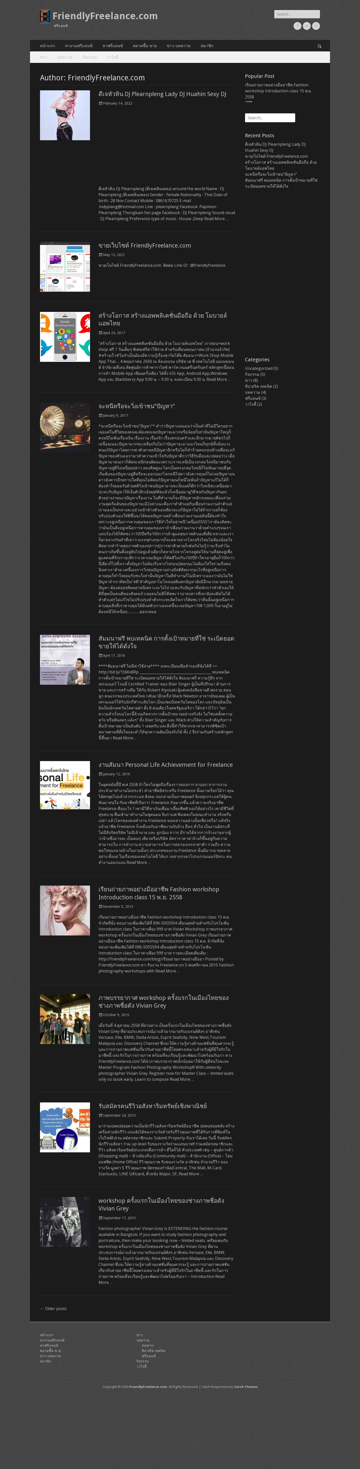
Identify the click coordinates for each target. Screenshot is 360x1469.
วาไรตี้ (112, 57)
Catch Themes (246, 1386)
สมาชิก (207, 45)
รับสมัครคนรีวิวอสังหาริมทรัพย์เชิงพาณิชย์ (152, 1106)
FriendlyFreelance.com (105, 15)
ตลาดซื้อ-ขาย (145, 45)
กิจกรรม (89, 57)
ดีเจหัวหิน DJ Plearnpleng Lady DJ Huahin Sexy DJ (162, 94)
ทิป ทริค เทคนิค (258, 386)
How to (148, 1345)
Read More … (216, 218)
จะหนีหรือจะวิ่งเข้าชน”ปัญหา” (136, 406)
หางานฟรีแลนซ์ (78, 45)
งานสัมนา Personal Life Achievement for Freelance (165, 764)
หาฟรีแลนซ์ (112, 45)
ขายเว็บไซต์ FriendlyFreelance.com (144, 245)
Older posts (53, 1308)
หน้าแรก (47, 45)
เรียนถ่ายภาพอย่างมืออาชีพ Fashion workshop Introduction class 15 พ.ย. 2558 (278, 91)
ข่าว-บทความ (179, 45)
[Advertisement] (166, 148)
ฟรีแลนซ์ (252, 398)
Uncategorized (258, 368)
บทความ (64, 57)
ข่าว (43, 57)
